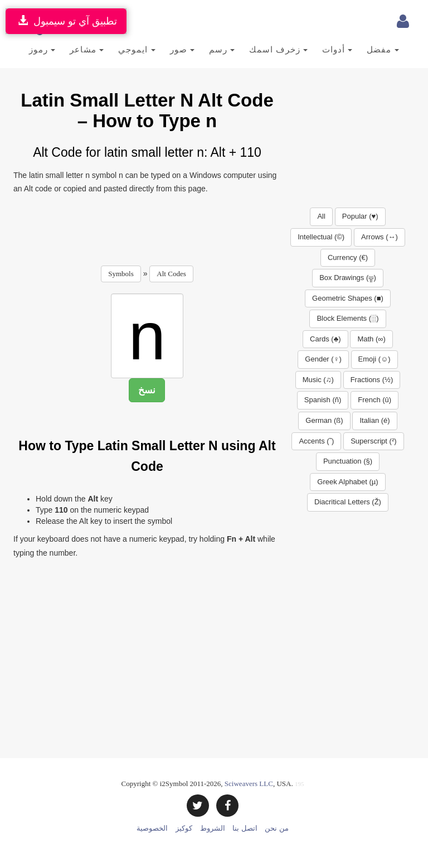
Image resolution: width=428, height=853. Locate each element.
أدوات (337, 49)
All (321, 216)
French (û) (374, 400)
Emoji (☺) (374, 359)
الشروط (212, 828)
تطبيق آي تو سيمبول (66, 21)
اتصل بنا (244, 828)
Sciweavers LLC (249, 783)
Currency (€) (348, 257)
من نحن (276, 828)
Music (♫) (318, 379)
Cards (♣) (325, 339)
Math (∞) (371, 339)
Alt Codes (171, 273)
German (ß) (324, 420)
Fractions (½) (372, 379)
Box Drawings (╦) (347, 277)
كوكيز (184, 828)
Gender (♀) (323, 359)
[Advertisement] (216, 226)
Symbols (121, 273)
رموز (42, 49)
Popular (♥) (360, 216)
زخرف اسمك (278, 49)
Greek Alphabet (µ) (347, 482)
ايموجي (136, 49)
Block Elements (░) (347, 318)
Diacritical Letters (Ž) (347, 502)
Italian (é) (374, 420)
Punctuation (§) (347, 461)
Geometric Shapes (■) (347, 298)
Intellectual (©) (321, 237)
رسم (222, 49)
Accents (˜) (316, 441)
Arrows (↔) (379, 237)
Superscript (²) (373, 441)
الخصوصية (152, 828)
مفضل (382, 49)
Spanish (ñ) (322, 400)
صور (182, 49)
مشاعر (87, 49)
